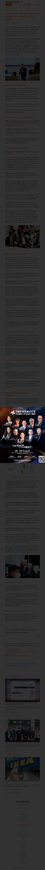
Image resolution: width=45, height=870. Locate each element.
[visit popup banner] (22, 435)
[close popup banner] (43, 408)
